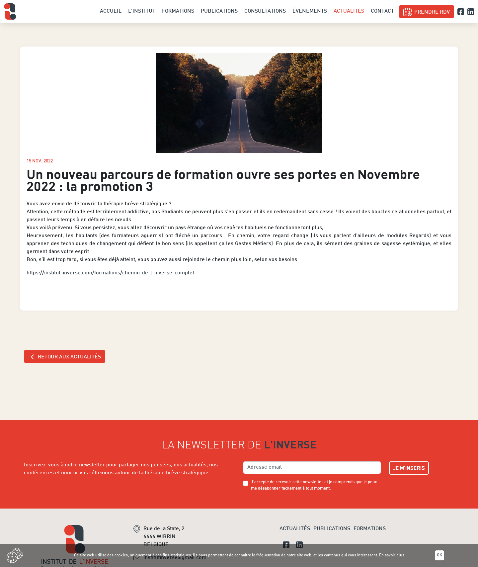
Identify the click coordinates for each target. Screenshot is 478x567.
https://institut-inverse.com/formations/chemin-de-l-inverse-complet (110, 273)
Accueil (110, 11)
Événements (309, 11)
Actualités (349, 11)
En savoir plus (391, 555)
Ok (439, 555)
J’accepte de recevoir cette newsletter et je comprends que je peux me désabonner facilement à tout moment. (314, 485)
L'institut (141, 11)
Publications (219, 11)
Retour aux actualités (64, 357)
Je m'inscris (409, 467)
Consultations (265, 11)
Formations (178, 11)
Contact (382, 11)
